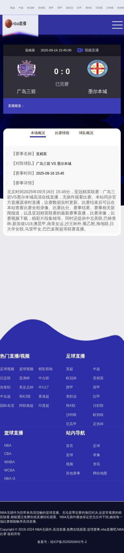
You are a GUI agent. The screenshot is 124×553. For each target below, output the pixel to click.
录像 (96, 455)
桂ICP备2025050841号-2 (68, 542)
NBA (8, 445)
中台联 (43, 378)
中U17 (43, 387)
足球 (96, 446)
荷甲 (59, 7)
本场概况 (38, 133)
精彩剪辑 (45, 369)
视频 (69, 464)
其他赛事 (73, 473)
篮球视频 (26, 369)
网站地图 (100, 473)
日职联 (99, 7)
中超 (21, 7)
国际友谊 (7, 406)
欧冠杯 (30, 7)
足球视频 (7, 369)
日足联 (5, 378)
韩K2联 (25, 396)
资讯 (96, 464)
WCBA (9, 470)
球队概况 (86, 133)
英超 (12, 7)
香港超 (43, 396)
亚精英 (41, 7)
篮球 (69, 455)
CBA (8, 454)
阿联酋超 (26, 406)
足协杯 (98, 424)
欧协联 (98, 415)
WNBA (9, 462)
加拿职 (5, 387)
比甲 (79, 7)
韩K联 (89, 7)
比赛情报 (62, 133)
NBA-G (9, 478)
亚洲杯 (24, 378)
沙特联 (110, 7)
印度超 (43, 406)
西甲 (51, 7)
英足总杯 (26, 387)
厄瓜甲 (71, 424)
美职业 (69, 7)
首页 (69, 446)
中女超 (5, 396)
